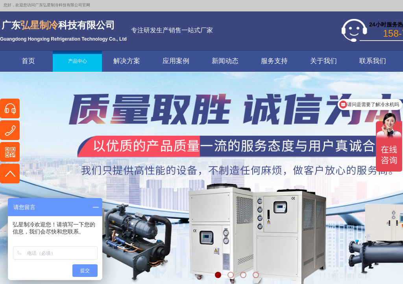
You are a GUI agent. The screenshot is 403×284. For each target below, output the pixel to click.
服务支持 (274, 61)
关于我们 (323, 61)
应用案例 (176, 61)
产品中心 (77, 61)
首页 (28, 61)
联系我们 (372, 61)
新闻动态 (225, 61)
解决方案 (126, 61)
